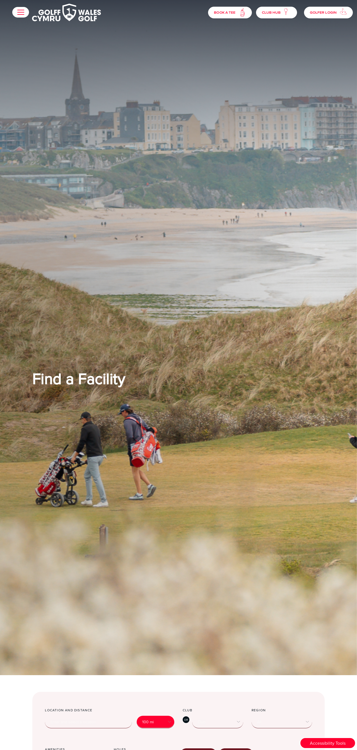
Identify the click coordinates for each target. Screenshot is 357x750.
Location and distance (68, 710)
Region (259, 710)
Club (187, 710)
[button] (20, 12)
